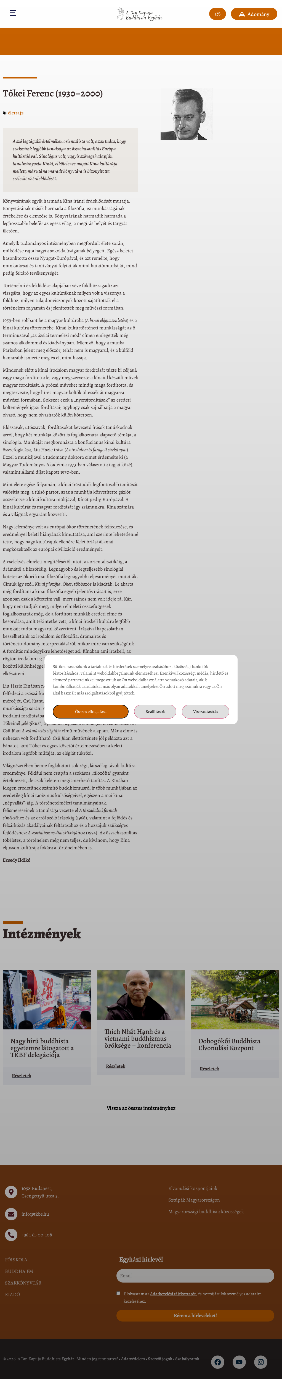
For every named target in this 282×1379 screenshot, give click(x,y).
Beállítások (155, 712)
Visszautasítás (205, 712)
